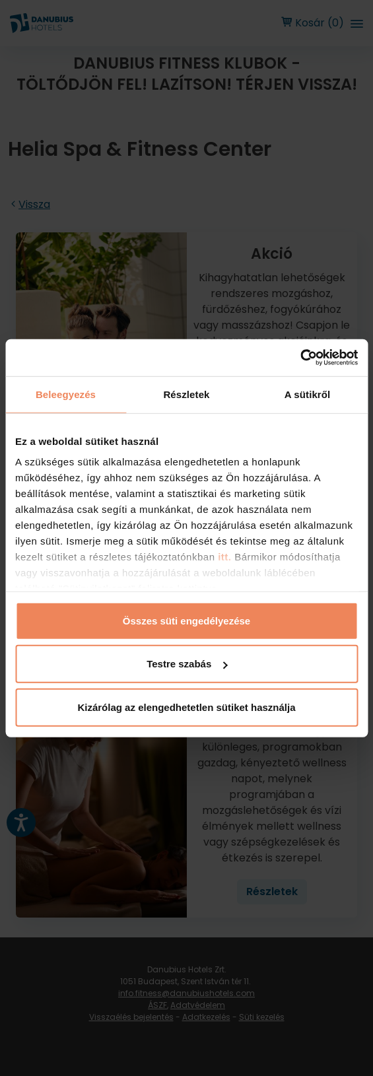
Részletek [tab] (186, 393)
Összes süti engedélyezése (186, 620)
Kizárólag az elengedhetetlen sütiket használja (186, 706)
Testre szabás (187, 663)
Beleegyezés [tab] (66, 393)
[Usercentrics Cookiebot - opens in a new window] (300, 357)
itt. (223, 556)
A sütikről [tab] (308, 393)
